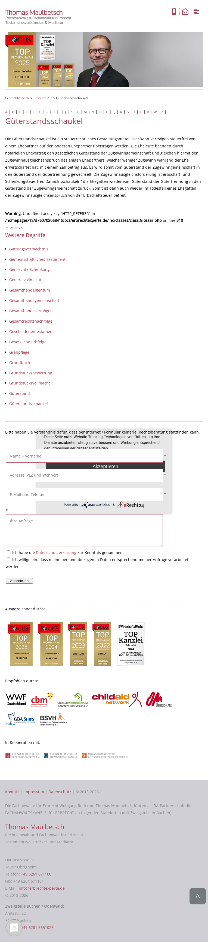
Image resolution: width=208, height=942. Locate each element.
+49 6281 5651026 (37, 927)
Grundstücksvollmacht (29, 383)
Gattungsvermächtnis (28, 249)
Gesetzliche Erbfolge (27, 341)
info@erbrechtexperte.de (42, 888)
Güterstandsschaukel (28, 403)
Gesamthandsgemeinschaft (34, 300)
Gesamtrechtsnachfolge (30, 321)
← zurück (13, 227)
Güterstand (19, 393)
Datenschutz (59, 791)
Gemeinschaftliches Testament (37, 259)
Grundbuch (19, 362)
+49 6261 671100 (36, 874)
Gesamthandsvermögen (31, 310)
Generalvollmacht (25, 279)
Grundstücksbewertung (30, 372)
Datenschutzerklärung (56, 552)
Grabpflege (19, 352)
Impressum (33, 791)
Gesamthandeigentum (29, 290)
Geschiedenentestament (31, 331)
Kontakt (12, 791)
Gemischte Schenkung (29, 269)
